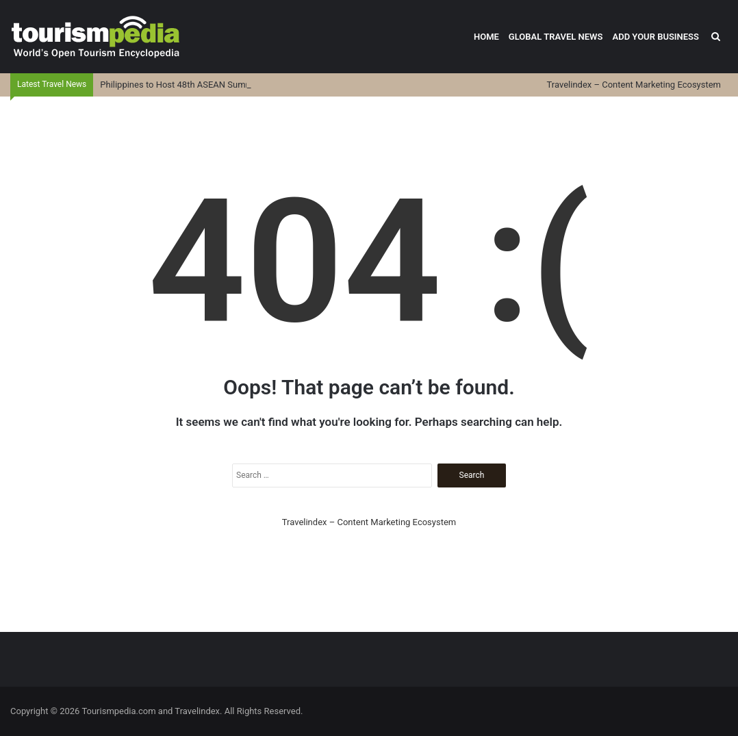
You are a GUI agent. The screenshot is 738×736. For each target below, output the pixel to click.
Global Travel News (556, 36)
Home (486, 36)
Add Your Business (655, 36)
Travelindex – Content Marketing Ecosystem (634, 84)
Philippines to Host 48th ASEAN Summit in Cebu (195, 84)
